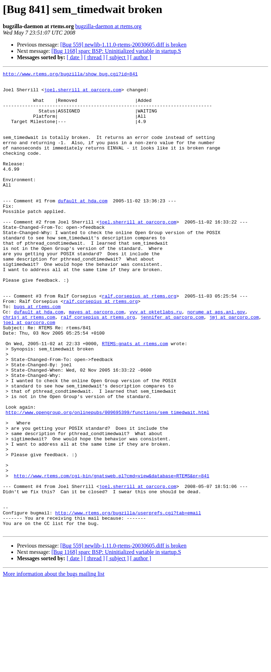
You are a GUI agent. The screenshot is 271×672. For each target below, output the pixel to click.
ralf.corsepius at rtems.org (139, 341)
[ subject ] (117, 57)
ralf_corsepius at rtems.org (98, 367)
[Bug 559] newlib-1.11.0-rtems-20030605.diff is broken (123, 45)
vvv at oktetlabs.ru (156, 360)
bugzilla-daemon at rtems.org (108, 26)
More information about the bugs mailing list (53, 666)
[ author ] (140, 57)
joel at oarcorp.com (29, 373)
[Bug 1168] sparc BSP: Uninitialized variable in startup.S (116, 51)
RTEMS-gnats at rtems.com (135, 398)
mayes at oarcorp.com (96, 360)
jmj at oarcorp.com (234, 367)
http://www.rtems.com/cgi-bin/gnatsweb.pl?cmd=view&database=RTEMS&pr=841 (111, 557)
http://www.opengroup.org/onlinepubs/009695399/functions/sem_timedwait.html (107, 481)
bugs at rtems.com (37, 354)
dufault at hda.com (82, 227)
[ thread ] (94, 57)
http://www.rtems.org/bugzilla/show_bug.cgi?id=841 (70, 75)
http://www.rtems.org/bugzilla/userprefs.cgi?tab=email (128, 601)
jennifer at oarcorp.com (172, 367)
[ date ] (75, 57)
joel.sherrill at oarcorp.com (82, 94)
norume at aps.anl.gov (216, 360)
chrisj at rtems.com (29, 367)
